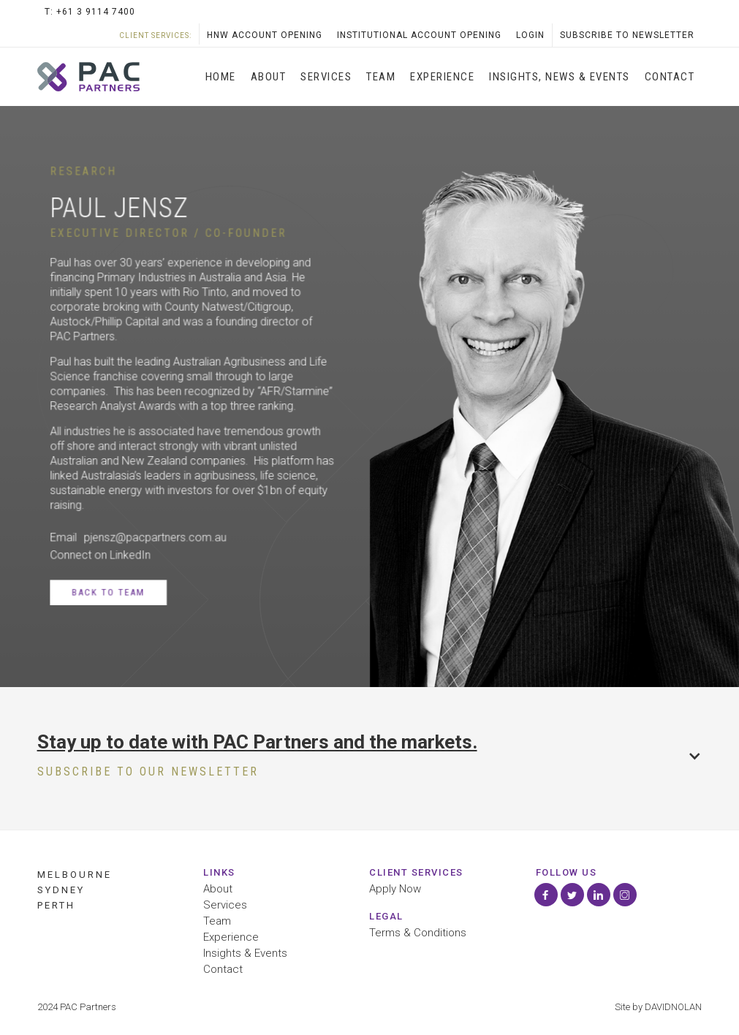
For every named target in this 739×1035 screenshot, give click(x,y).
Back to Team (108, 592)
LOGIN (530, 35)
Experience (442, 76)
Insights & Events (245, 953)
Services (225, 905)
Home (220, 76)
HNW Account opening (264, 35)
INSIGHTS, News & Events (559, 76)
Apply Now (395, 889)
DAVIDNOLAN (673, 1006)
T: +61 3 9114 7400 (90, 12)
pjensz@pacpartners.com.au (154, 537)
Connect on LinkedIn (100, 554)
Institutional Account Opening (419, 35)
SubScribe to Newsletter (627, 35)
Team (380, 76)
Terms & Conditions (417, 933)
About (269, 76)
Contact (670, 76)
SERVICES (326, 76)
